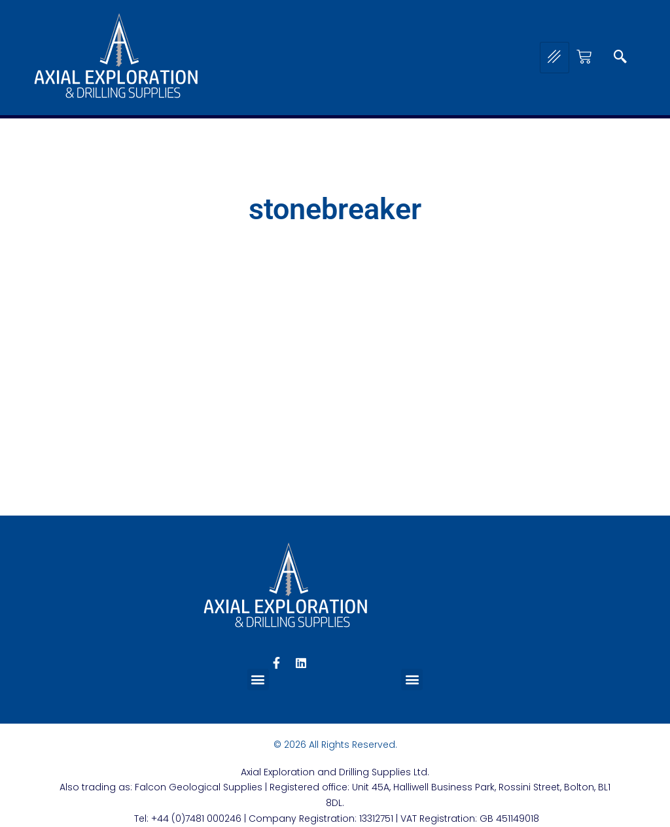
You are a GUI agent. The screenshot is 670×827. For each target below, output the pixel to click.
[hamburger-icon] (554, 57)
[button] (258, 679)
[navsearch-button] (620, 57)
